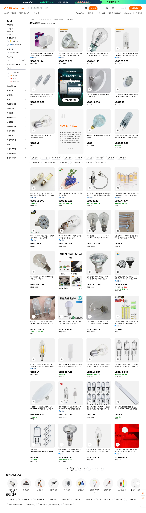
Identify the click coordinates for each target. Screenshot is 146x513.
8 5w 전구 (122, 158)
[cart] (113, 8)
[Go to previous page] (67, 469)
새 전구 (78, 158)
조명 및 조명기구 (43, 19)
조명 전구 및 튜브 (57, 19)
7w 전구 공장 (54, 504)
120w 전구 (77, 500)
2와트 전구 (63, 162)
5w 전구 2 (100, 162)
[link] (143, 493)
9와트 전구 (119, 500)
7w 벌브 (34, 158)
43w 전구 (30, 504)
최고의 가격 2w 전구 (104, 500)
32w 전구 (56, 158)
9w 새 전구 (88, 162)
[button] (62, 48)
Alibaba (32, 19)
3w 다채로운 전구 (49, 162)
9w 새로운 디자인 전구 (14, 504)
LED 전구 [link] (70, 19)
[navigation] (16, 244)
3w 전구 (99, 158)
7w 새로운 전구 (24, 500)
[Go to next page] (102, 469)
